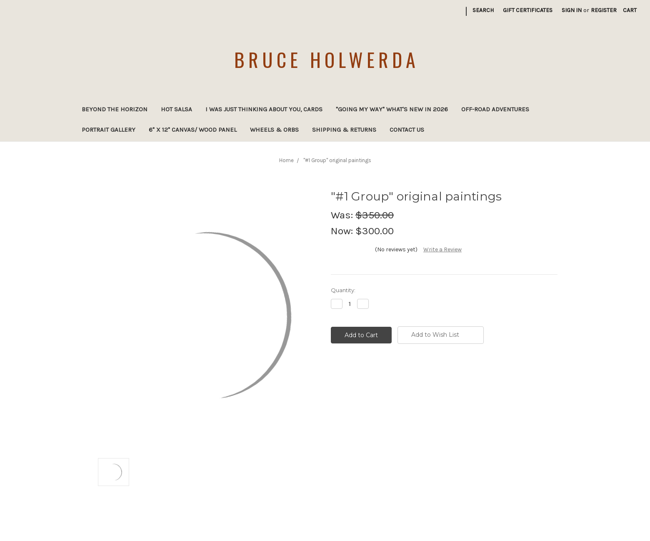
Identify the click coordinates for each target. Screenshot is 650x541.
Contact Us (407, 129)
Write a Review (442, 249)
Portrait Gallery (108, 129)
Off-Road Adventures (495, 109)
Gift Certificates (527, 10)
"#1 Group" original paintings (337, 160)
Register (604, 10)
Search (483, 10)
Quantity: (343, 290)
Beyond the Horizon (115, 109)
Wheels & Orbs (274, 129)
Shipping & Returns (344, 129)
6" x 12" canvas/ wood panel (193, 129)
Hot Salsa (176, 109)
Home (286, 160)
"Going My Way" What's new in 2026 (392, 109)
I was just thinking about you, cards (263, 109)
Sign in (572, 10)
